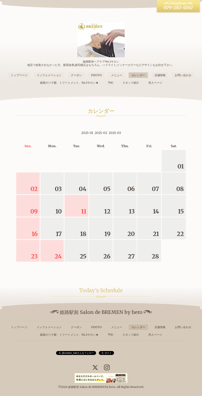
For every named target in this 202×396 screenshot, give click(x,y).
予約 (110, 82)
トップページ (19, 75)
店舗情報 (160, 75)
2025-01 (87, 133)
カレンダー (138, 75)
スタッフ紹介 (131, 82)
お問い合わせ (183, 75)
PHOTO (96, 75)
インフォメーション (49, 75)
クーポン (76, 75)
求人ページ (155, 82)
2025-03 (115, 133)
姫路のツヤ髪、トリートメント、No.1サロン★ (69, 82)
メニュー (116, 75)
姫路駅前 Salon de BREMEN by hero (92, 387)
